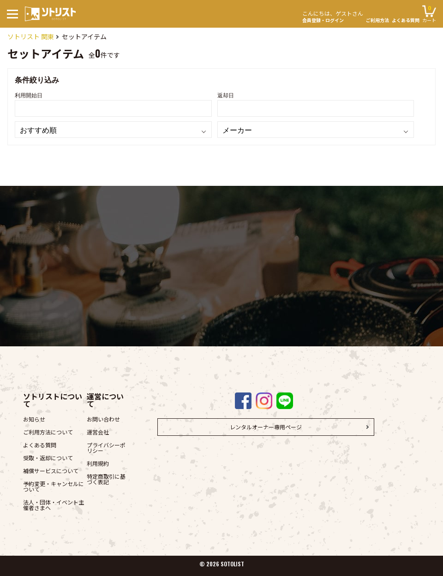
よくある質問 (405, 20)
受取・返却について (48, 458)
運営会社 (98, 432)
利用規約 (98, 463)
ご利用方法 (377, 20)
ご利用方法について (48, 432)
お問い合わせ (103, 419)
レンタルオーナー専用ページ (266, 427)
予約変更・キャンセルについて (53, 486)
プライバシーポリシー (106, 447)
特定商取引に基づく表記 (106, 479)
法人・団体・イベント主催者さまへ (53, 504)
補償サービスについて (50, 471)
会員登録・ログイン (332, 15)
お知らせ (34, 419)
